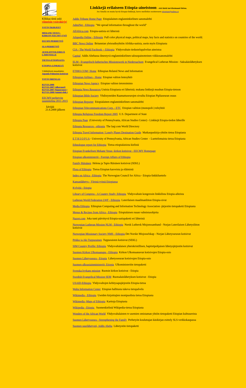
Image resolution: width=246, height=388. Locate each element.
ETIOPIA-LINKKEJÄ (53, 65)
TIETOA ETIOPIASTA (53, 60)
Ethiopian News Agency (86, 83)
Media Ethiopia (81, 206)
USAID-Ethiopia (82, 283)
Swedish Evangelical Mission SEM (92, 276)
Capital (76, 55)
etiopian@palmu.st (170, 11)
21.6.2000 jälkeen (55, 109)
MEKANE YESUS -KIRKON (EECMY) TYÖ (54, 34)
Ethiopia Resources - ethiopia (89, 126)
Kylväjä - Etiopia (82, 187)
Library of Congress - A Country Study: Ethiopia (99, 193)
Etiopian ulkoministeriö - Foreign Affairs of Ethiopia (101, 157)
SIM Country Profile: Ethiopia (89, 246)
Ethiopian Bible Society (86, 95)
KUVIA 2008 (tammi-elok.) (55, 92)
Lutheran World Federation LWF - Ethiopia (96, 200)
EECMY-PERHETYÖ (52, 41)
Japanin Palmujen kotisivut (55, 73)
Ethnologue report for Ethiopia (89, 144)
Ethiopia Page (80, 120)
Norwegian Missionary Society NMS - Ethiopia (99, 233)
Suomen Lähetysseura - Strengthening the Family (100, 319)
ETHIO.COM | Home (84, 71)
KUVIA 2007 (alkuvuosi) (53, 87)
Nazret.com (79, 218)
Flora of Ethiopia (82, 169)
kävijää (49, 106)
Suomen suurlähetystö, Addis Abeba (92, 326)
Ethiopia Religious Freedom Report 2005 (95, 114)
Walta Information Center (87, 289)
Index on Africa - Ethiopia (87, 175)
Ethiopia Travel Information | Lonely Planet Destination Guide (107, 132)
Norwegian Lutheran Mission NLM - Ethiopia (98, 224)
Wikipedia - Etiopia (84, 307)
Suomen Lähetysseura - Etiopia (90, 258)
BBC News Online (83, 43)
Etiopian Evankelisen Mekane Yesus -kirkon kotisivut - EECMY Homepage (114, 150)
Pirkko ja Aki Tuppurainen (87, 240)
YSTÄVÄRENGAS (51, 79)
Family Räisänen (82, 163)
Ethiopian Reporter (83, 101)
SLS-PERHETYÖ (50, 46)
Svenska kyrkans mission (86, 270)
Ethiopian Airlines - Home (87, 77)
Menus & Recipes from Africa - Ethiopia (95, 212)
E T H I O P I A (81, 138)
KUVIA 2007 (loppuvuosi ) (54, 89)
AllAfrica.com (80, 31)
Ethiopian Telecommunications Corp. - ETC (97, 107)
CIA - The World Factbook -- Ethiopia (93, 49)
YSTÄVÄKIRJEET (51, 27)
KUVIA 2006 (48, 84)
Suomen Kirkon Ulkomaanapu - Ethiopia (95, 252)
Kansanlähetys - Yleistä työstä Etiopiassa (95, 181)
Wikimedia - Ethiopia (84, 295)
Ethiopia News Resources (87, 89)
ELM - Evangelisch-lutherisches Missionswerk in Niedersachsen (108, 61)
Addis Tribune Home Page (87, 18)
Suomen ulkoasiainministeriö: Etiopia (93, 264)
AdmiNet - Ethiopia (83, 25)
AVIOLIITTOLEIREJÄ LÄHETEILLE (53, 53)
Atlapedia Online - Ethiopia (88, 37)
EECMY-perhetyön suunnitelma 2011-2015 (55, 99)
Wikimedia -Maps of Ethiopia (89, 301)
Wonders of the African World (89, 313)
